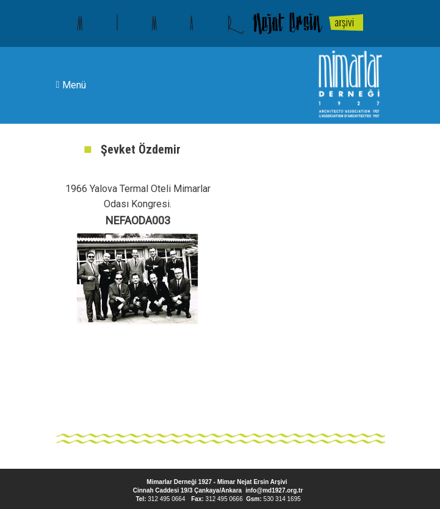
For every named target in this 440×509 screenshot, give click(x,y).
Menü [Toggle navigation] (71, 85)
